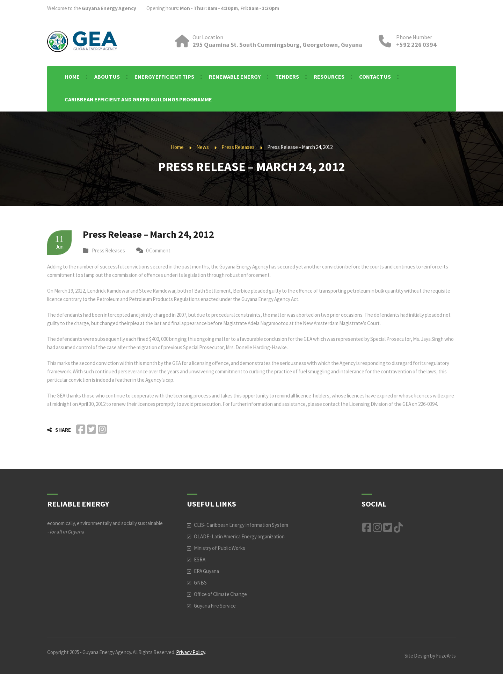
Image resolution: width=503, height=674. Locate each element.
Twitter (387, 527)
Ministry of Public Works (219, 548)
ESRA (199, 559)
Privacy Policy (190, 652)
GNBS (200, 582)
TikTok (398, 527)
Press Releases (238, 147)
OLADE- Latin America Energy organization (239, 536)
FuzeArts (446, 655)
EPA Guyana (206, 571)
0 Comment (158, 250)
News (202, 147)
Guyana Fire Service (215, 605)
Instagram (377, 527)
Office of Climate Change (220, 594)
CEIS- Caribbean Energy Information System (241, 525)
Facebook (366, 527)
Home (177, 147)
